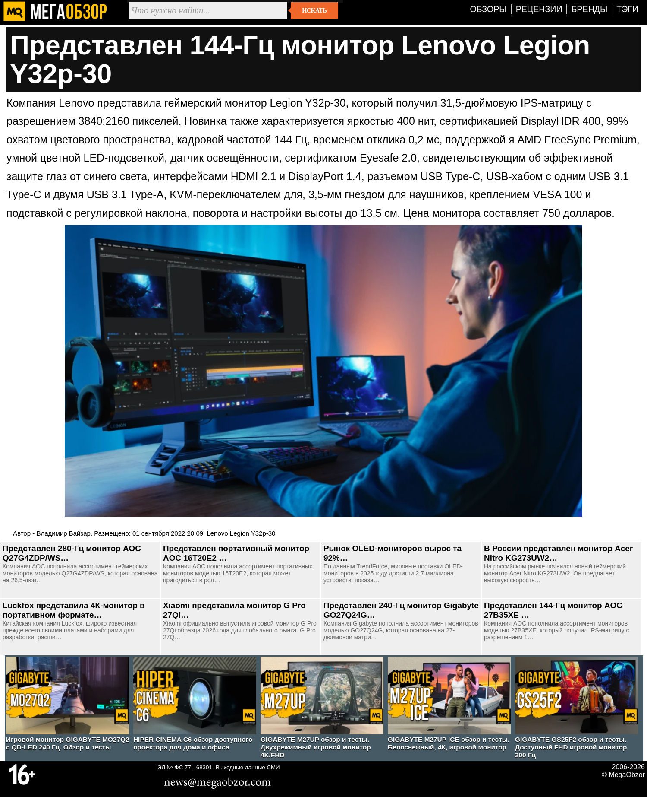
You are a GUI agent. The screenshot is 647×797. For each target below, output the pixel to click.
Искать (314, 10)
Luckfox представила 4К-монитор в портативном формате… (74, 610)
